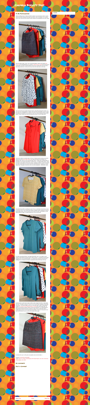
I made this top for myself (37, 64)
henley (24, 358)
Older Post (47, 398)
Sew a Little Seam (45, 358)
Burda (20, 358)
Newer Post (18, 398)
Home (32, 398)
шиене (24, 359)
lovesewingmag (28, 358)
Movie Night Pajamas (27, 159)
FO (21, 358)
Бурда (20, 359)
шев (22, 359)
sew (40, 358)
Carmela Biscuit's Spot (29, 5)
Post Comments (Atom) (35, 401)
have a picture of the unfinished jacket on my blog (28, 306)
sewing (17, 359)
